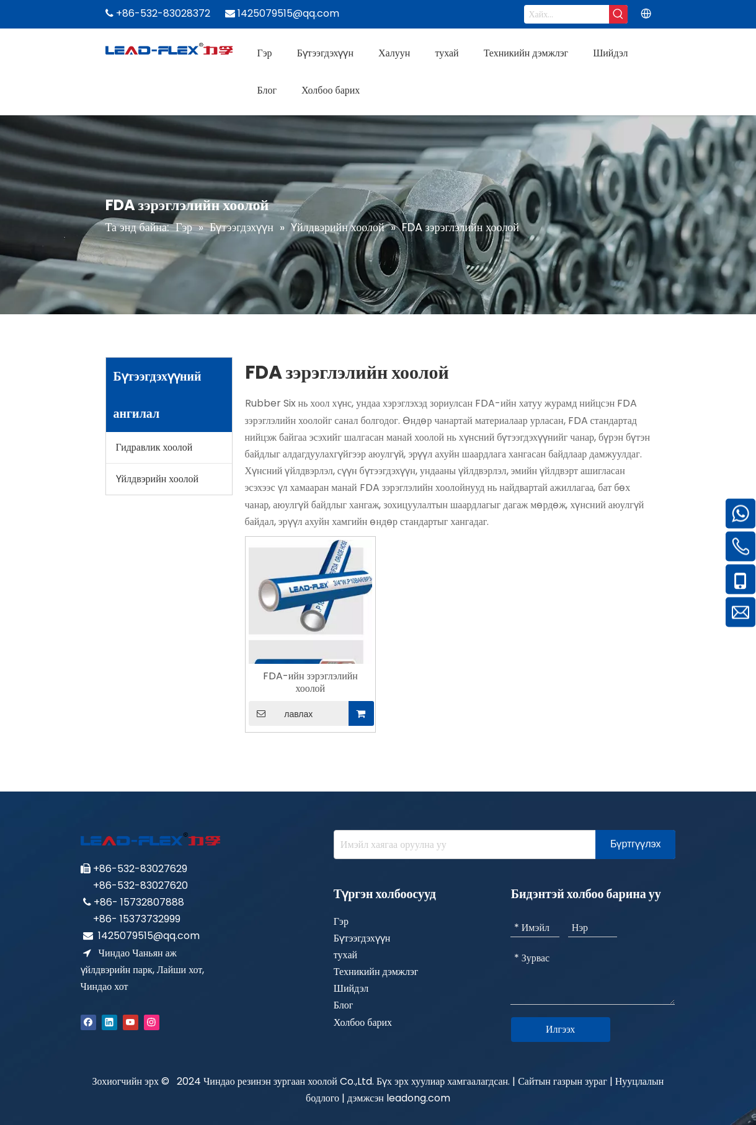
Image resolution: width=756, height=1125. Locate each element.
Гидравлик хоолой (154, 447)
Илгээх (560, 1029)
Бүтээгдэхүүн (362, 938)
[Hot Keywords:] (618, 14)
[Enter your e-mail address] (462, 844)
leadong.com (418, 1098)
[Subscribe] (635, 844)
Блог (344, 1005)
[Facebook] (88, 1021)
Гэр (341, 921)
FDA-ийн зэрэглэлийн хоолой (310, 682)
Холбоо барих (363, 1022)
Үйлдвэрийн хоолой (157, 479)
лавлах (281, 713)
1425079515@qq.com (149, 936)
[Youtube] (130, 1021)
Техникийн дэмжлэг (376, 971)
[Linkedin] (109, 1021)
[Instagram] (151, 1021)
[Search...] (567, 14)
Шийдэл (351, 988)
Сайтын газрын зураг (562, 1081)
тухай (345, 955)
